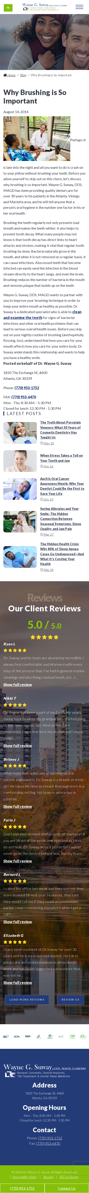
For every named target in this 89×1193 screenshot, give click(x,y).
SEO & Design (69, 1177)
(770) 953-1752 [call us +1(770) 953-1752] (22, 1188)
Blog (23, 75)
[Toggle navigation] (79, 6)
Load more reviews (27, 999)
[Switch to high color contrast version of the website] (8, 8)
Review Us (71, 999)
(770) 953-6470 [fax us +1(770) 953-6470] (23, 397)
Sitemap (48, 1177)
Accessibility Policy (24, 1177)
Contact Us (66, 1188)
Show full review (17, 684)
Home (9, 75)
